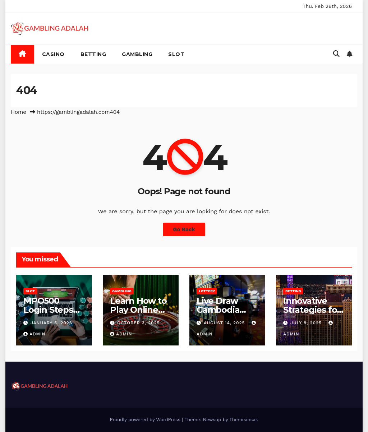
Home (18, 112)
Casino (53, 54)
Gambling (137, 54)
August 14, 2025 (225, 322)
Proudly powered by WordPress (146, 419)
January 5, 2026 (51, 322)
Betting (93, 54)
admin (34, 333)
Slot (176, 54)
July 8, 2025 (306, 322)
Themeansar (243, 419)
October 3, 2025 (138, 322)
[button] (336, 53)
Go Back (184, 229)
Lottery (207, 291)
